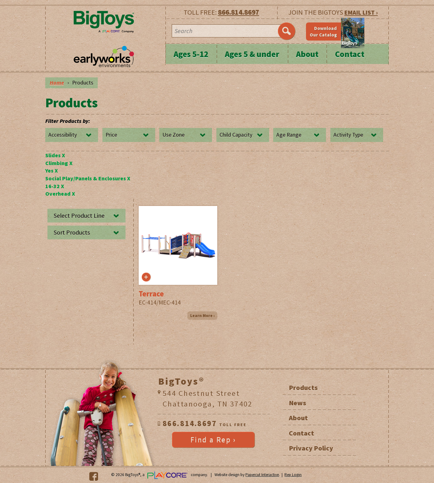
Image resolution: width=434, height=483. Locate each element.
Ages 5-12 (191, 54)
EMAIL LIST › (361, 12)
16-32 (54, 186)
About (307, 54)
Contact (349, 54)
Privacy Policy (311, 448)
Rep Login (293, 474)
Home (57, 82)
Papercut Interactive (262, 474)
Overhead (60, 193)
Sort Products (72, 232)
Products (303, 387)
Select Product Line (79, 215)
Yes (51, 170)
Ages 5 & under (252, 54)
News (297, 402)
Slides (55, 155)
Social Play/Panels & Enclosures (87, 178)
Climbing (58, 163)
